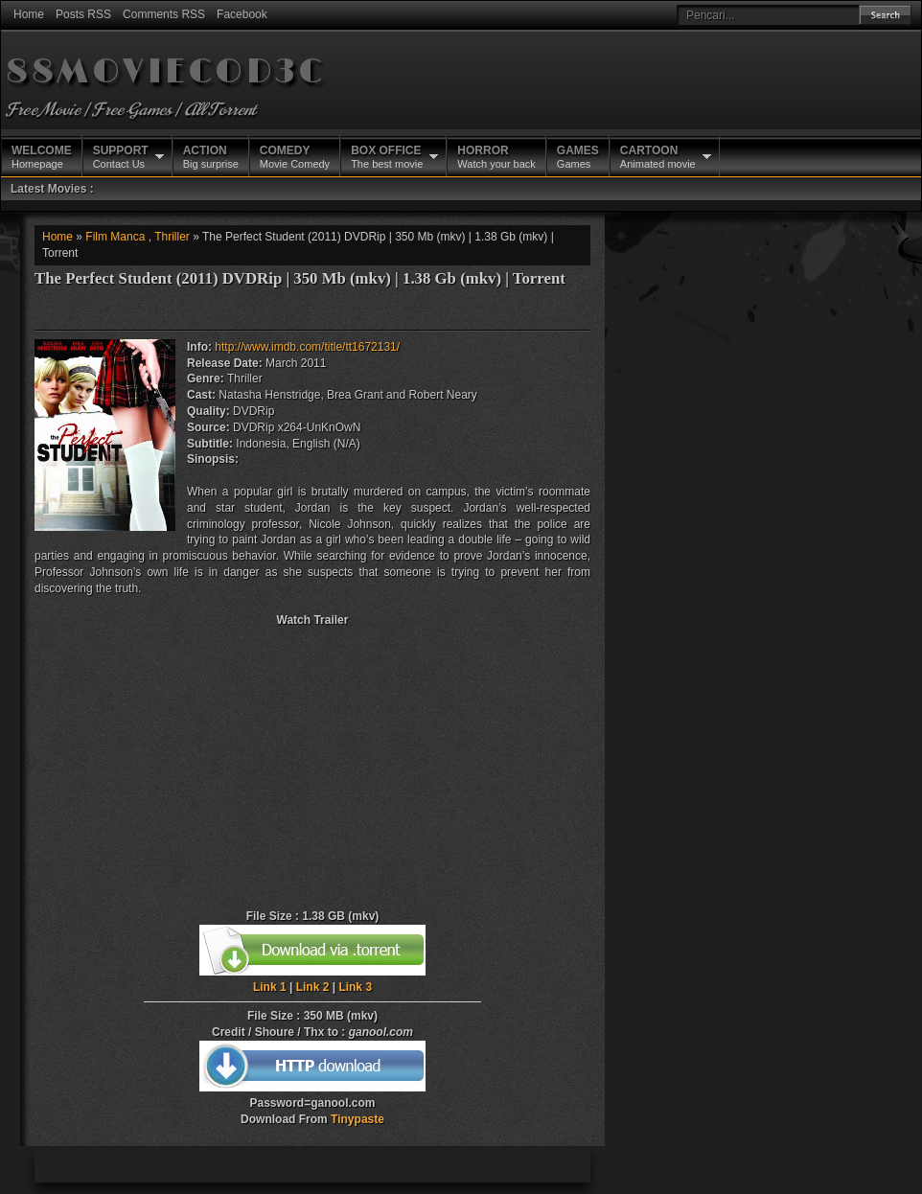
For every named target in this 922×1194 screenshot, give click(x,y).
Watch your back (496, 156)
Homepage (42, 156)
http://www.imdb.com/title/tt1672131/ (307, 347)
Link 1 (270, 987)
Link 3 (355, 987)
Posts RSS (83, 14)
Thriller (172, 236)
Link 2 (313, 987)
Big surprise (211, 156)
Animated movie (658, 156)
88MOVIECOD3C (165, 72)
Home (28, 14)
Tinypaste (357, 1119)
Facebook (242, 14)
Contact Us (121, 156)
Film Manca (115, 236)
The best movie (387, 156)
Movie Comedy (295, 156)
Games (578, 156)
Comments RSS (164, 14)
